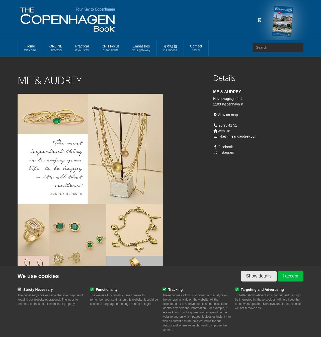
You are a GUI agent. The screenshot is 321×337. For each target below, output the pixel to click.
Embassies (141, 48)
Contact (196, 48)
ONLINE (55, 48)
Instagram (223, 152)
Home (30, 48)
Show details (259, 275)
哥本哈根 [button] (170, 48)
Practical (82, 48)
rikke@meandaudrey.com (235, 136)
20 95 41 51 (227, 125)
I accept (290, 275)
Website (221, 131)
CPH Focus (111, 48)
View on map (225, 115)
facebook (223, 147)
